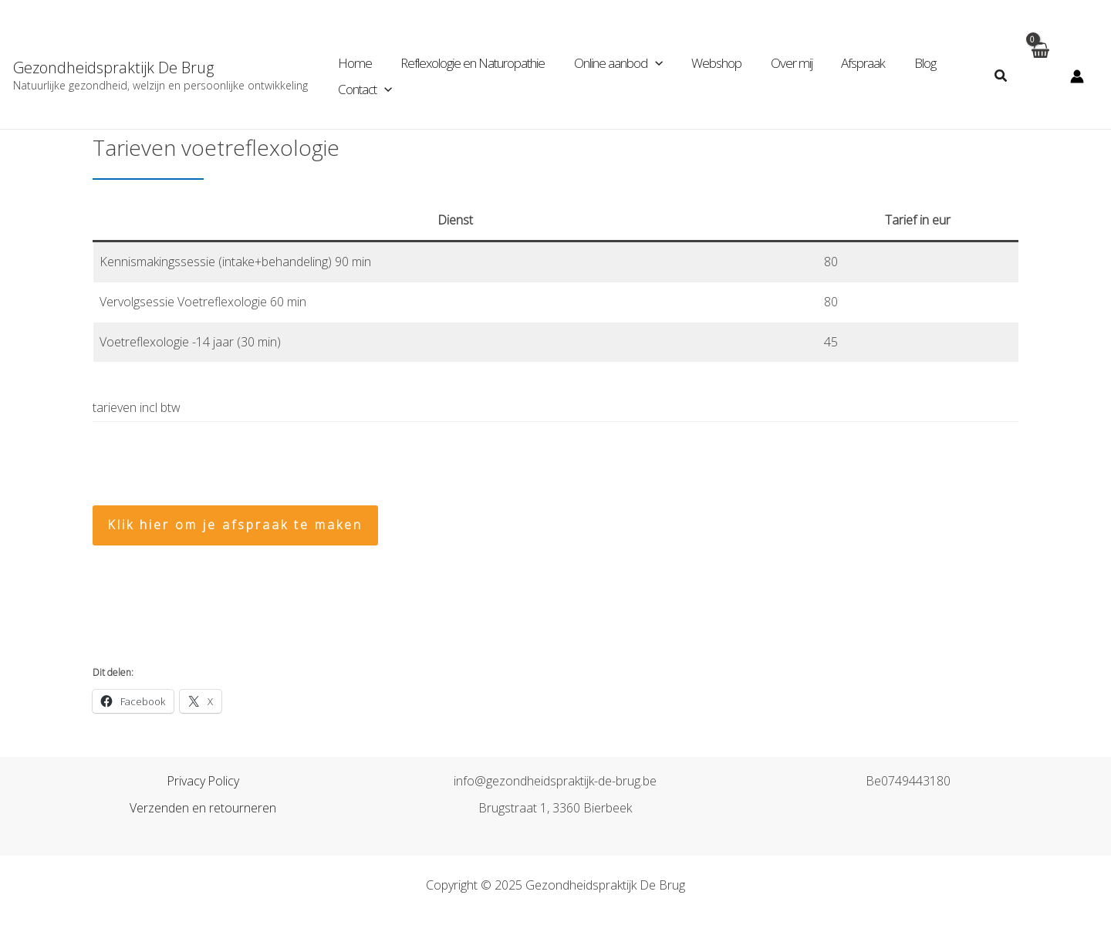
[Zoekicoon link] (1001, 76)
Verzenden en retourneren (203, 807)
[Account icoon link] (1077, 76)
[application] (648, 63)
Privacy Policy (203, 780)
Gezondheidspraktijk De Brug (113, 67)
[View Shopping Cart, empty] (1039, 76)
